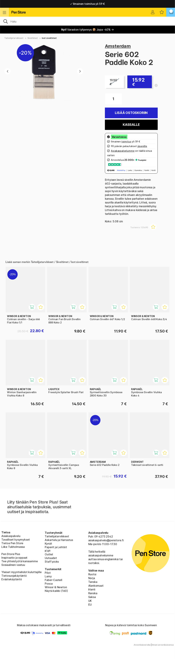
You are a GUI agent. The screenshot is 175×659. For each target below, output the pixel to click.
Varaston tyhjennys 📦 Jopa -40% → (87, 29)
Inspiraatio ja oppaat (14, 557)
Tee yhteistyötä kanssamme (19, 561)
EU (90, 604)
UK (90, 600)
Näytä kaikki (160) (56, 590)
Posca (48, 583)
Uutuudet (51, 558)
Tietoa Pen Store (12, 543)
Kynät (48, 543)
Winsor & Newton (56, 587)
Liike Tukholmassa (13, 547)
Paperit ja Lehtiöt (56, 547)
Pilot (48, 572)
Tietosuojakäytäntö (14, 575)
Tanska (92, 582)
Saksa (92, 597)
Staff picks (52, 561)
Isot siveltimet (49, 38)
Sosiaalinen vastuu (13, 565)
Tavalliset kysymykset (15, 539)
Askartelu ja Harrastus (59, 540)
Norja (91, 578)
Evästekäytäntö (11, 579)
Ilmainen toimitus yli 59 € (87, 3)
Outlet (49, 554)
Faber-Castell (53, 580)
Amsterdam (118, 46)
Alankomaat (96, 585)
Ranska (92, 593)
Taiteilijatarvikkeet (13, 38)
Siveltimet (32, 38)
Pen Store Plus (10, 554)
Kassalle (131, 125)
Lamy (48, 576)
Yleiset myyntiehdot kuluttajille (21, 572)
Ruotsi (92, 574)
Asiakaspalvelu (10, 536)
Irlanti (91, 589)
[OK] (87, 21)
